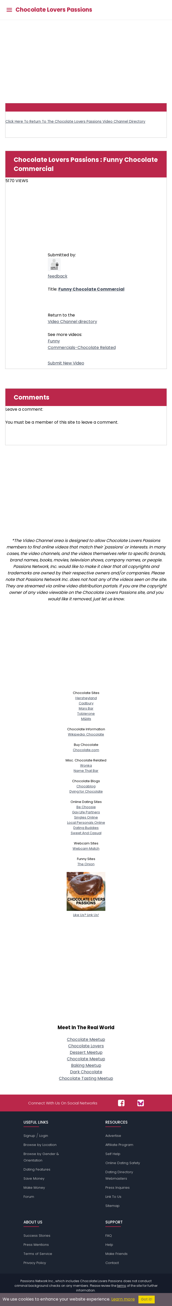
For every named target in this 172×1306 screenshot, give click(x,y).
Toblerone (86, 713)
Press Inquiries (117, 1187)
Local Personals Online (86, 822)
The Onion (86, 864)
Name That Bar (86, 770)
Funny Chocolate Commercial (91, 289)
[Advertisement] (86, 59)
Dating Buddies (86, 827)
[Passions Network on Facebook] (121, 1103)
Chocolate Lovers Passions (53, 10)
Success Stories (37, 1235)
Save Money (34, 1178)
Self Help (112, 1153)
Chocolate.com (86, 749)
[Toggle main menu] (9, 10)
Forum (29, 1196)
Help (109, 1244)
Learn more (123, 1299)
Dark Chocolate (86, 1072)
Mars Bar (86, 708)
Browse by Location (40, 1144)
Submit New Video (66, 363)
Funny (54, 341)
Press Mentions (36, 1244)
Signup (29, 1135)
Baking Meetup (86, 1065)
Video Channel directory (72, 322)
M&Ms (86, 718)
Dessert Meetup (86, 1052)
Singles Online (86, 817)
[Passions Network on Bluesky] (140, 1103)
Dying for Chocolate (86, 791)
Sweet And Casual (86, 832)
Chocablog (86, 786)
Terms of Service (38, 1253)
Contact (112, 1262)
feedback (57, 276)
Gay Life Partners (86, 812)
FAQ (108, 1235)
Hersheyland (86, 698)
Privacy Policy (35, 1262)
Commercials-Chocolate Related (82, 347)
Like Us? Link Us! (86, 912)
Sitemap (112, 1205)
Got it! (146, 1299)
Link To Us (113, 1196)
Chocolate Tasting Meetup (86, 1078)
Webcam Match (86, 848)
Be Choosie (86, 807)
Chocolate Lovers (86, 1046)
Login (43, 1135)
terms (121, 1285)
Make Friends (116, 1253)
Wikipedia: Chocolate (86, 734)
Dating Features (37, 1169)
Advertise (113, 1135)
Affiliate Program (119, 1144)
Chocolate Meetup (86, 1039)
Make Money (34, 1187)
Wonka (86, 765)
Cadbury (86, 703)
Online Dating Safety (122, 1162)
